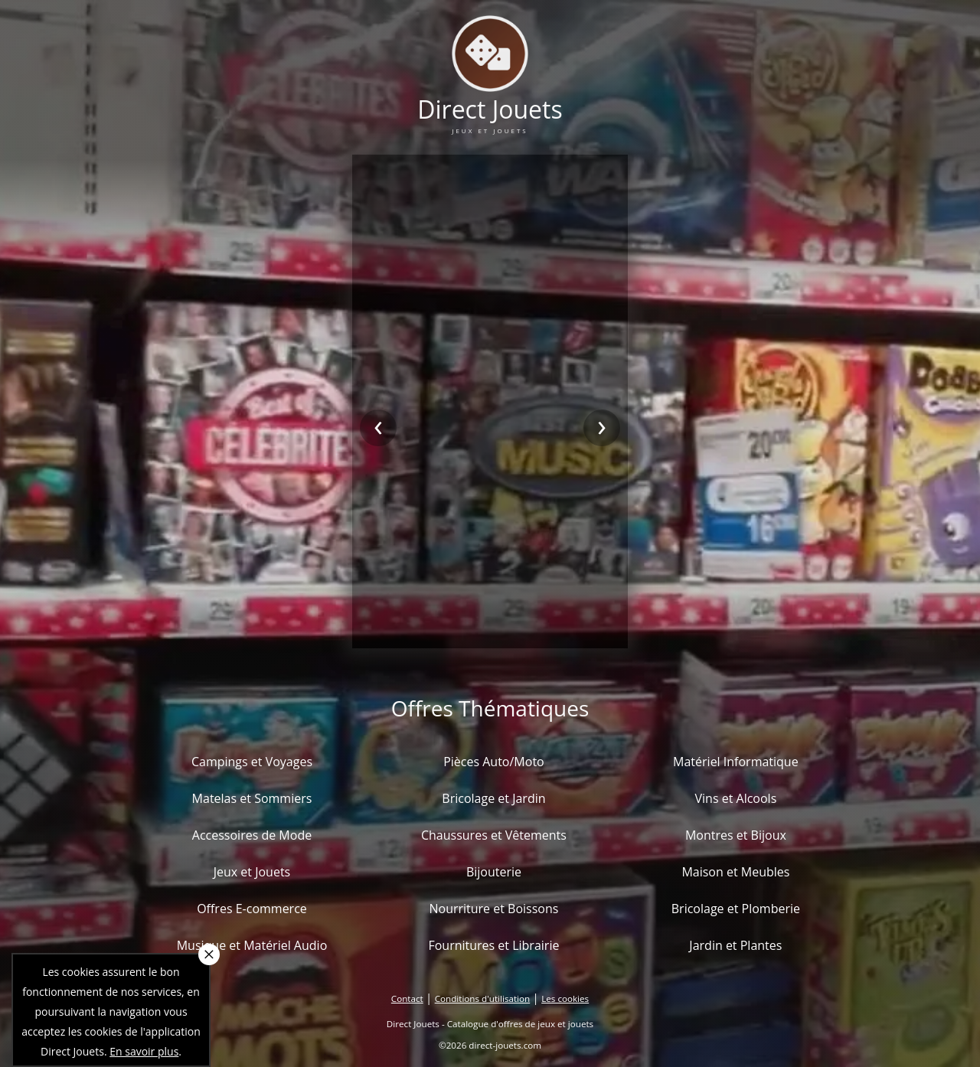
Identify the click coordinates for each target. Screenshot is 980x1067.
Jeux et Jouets (252, 871)
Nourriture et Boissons (493, 908)
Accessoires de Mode (252, 835)
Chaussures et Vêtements (494, 835)
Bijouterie (493, 871)
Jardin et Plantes (735, 945)
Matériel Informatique (736, 761)
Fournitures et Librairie (493, 945)
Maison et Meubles (735, 871)
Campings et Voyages (251, 761)
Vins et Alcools (736, 798)
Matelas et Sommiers (252, 798)
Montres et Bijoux (735, 835)
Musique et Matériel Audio (252, 945)
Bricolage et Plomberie (735, 908)
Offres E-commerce (252, 908)
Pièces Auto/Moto (493, 761)
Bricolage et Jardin (493, 798)
